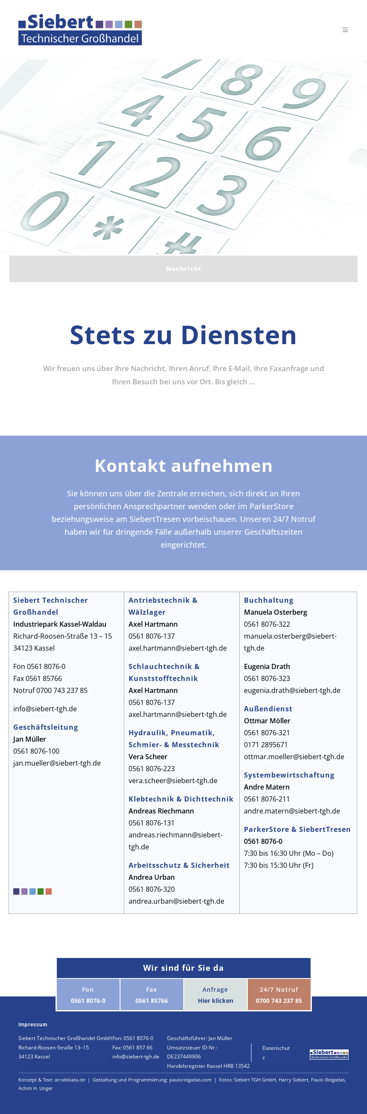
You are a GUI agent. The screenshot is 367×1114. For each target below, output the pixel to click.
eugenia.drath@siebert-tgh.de (292, 690)
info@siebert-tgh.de (45, 708)
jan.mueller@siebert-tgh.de (57, 763)
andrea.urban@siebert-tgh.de (176, 901)
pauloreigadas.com (191, 1079)
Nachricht (183, 269)
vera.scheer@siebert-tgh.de (173, 780)
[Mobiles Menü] (346, 30)
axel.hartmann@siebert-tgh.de (178, 648)
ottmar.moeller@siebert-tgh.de (294, 756)
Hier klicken (215, 1000)
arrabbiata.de (70, 1079)
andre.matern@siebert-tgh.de (292, 811)
